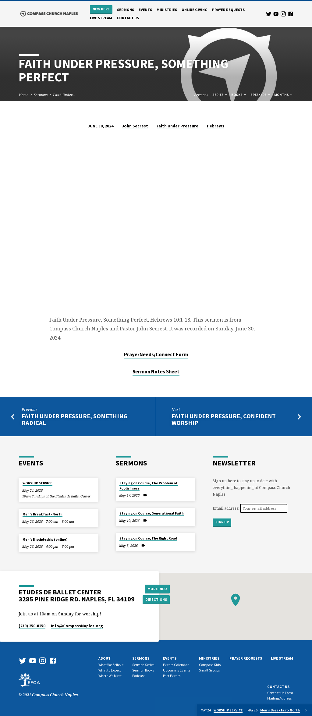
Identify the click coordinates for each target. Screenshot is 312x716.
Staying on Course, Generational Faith (151, 513)
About (104, 658)
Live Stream (101, 18)
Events (145, 9)
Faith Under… (64, 94)
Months (283, 95)
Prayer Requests (228, 9)
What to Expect (109, 670)
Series (220, 95)
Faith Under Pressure (177, 126)
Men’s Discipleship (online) (45, 539)
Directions (156, 599)
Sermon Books (143, 670)
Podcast (138, 675)
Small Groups (209, 670)
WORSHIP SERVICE (37, 483)
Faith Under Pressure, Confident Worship (224, 419)
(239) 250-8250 (32, 626)
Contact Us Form (280, 692)
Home (23, 94)
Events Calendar (176, 664)
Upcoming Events (176, 670)
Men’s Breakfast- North (42, 514)
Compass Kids (210, 664)
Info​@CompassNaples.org (77, 626)
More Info (156, 588)
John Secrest (135, 126)
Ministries (167, 9)
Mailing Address (279, 698)
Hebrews (215, 126)
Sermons (125, 9)
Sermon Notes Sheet (156, 372)
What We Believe (110, 664)
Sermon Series (143, 664)
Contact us (128, 18)
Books (239, 95)
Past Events (171, 675)
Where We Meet (110, 675)
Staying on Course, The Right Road (148, 538)
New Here (101, 9)
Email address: (226, 508)
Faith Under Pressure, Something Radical (74, 419)
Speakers (260, 95)
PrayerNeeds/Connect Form (156, 354)
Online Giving (194, 9)
